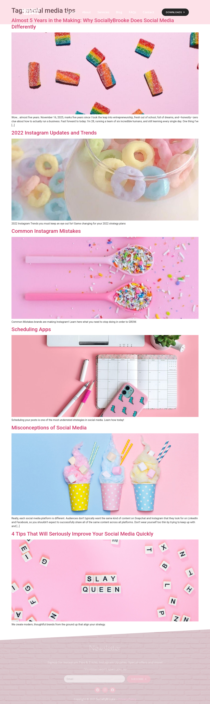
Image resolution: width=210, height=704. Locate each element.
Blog (119, 12)
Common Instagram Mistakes (46, 231)
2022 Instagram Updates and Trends (54, 133)
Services (103, 12)
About (86, 12)
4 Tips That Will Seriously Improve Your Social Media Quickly (82, 534)
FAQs (132, 12)
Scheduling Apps (31, 329)
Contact (148, 12)
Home (71, 12)
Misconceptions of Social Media (49, 427)
